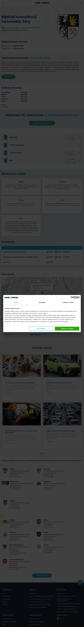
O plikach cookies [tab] (67, 302)
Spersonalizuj (42, 328)
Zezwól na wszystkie (67, 328)
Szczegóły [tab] (42, 302)
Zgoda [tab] (16, 302)
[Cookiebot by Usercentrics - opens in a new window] (72, 297)
